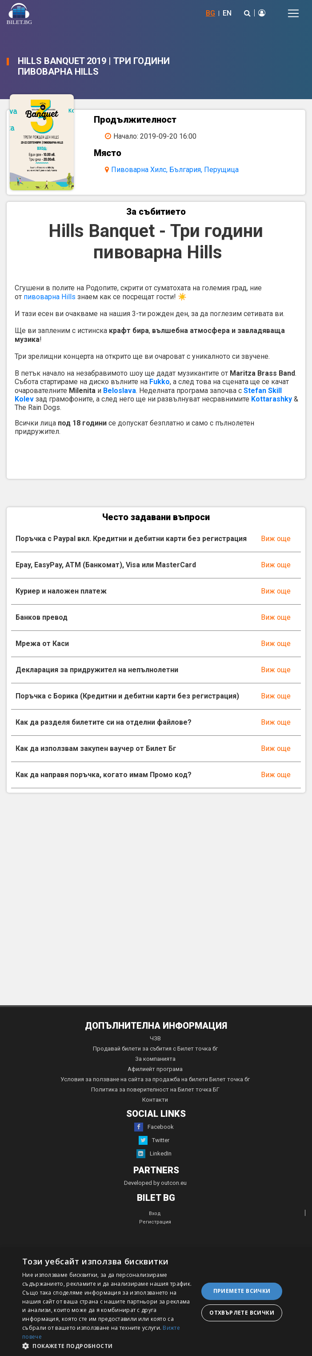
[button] (107, 1345)
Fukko (159, 381)
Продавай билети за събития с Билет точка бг (155, 1048)
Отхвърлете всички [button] (241, 1312)
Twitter (154, 1140)
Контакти (155, 1100)
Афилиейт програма (155, 1069)
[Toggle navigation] (293, 13)
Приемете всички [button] (242, 1291)
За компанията (155, 1059)
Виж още (276, 538)
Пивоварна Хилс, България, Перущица (175, 169)
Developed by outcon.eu (155, 1183)
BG (210, 13)
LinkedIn (154, 1153)
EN (227, 13)
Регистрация (155, 1222)
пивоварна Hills (50, 297)
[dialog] (156, 1302)
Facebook (154, 1127)
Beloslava (119, 390)
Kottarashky (271, 399)
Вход (155, 1213)
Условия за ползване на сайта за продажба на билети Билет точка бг (155, 1079)
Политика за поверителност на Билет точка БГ (155, 1089)
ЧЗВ (155, 1038)
